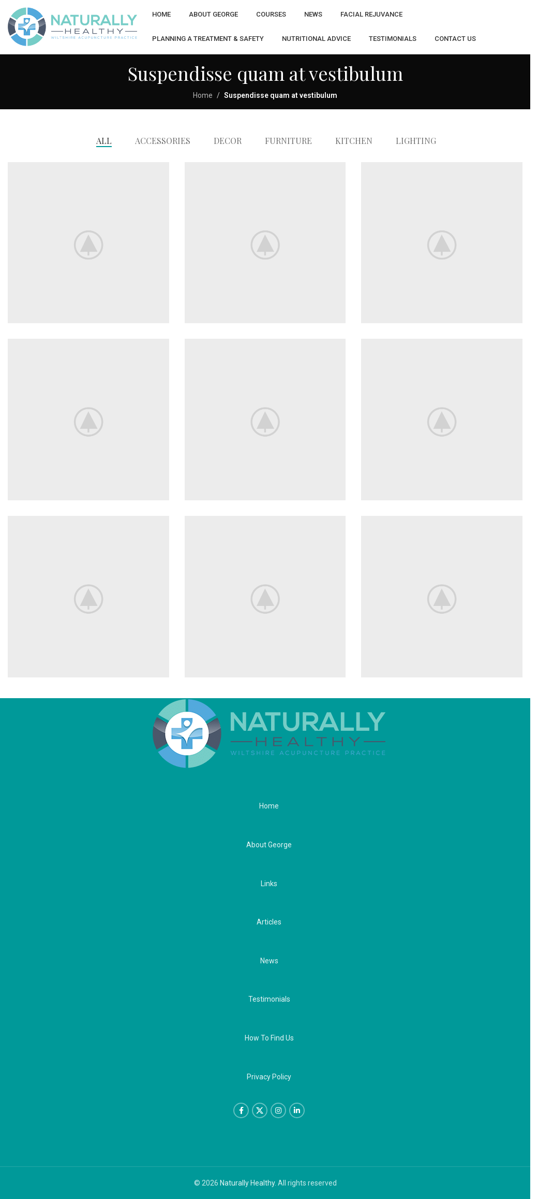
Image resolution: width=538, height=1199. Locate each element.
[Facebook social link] (241, 1110)
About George (269, 845)
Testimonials (269, 999)
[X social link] (259, 1110)
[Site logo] (72, 26)
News (269, 961)
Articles (269, 922)
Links (269, 883)
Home (203, 95)
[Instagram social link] (278, 1110)
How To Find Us (269, 1038)
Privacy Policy (269, 1076)
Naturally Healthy (247, 1183)
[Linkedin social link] (297, 1110)
